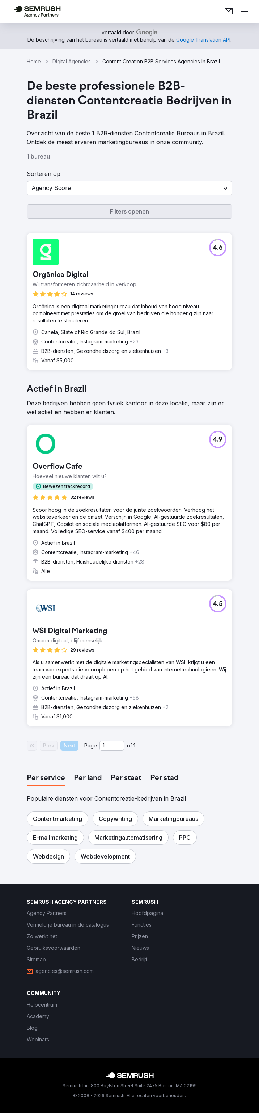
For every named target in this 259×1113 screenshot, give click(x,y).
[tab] (46, 778)
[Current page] (112, 745)
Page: (91, 745)
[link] (228, 11)
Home (34, 61)
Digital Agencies (71, 61)
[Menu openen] (244, 11)
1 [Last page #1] (134, 745)
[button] (129, 188)
